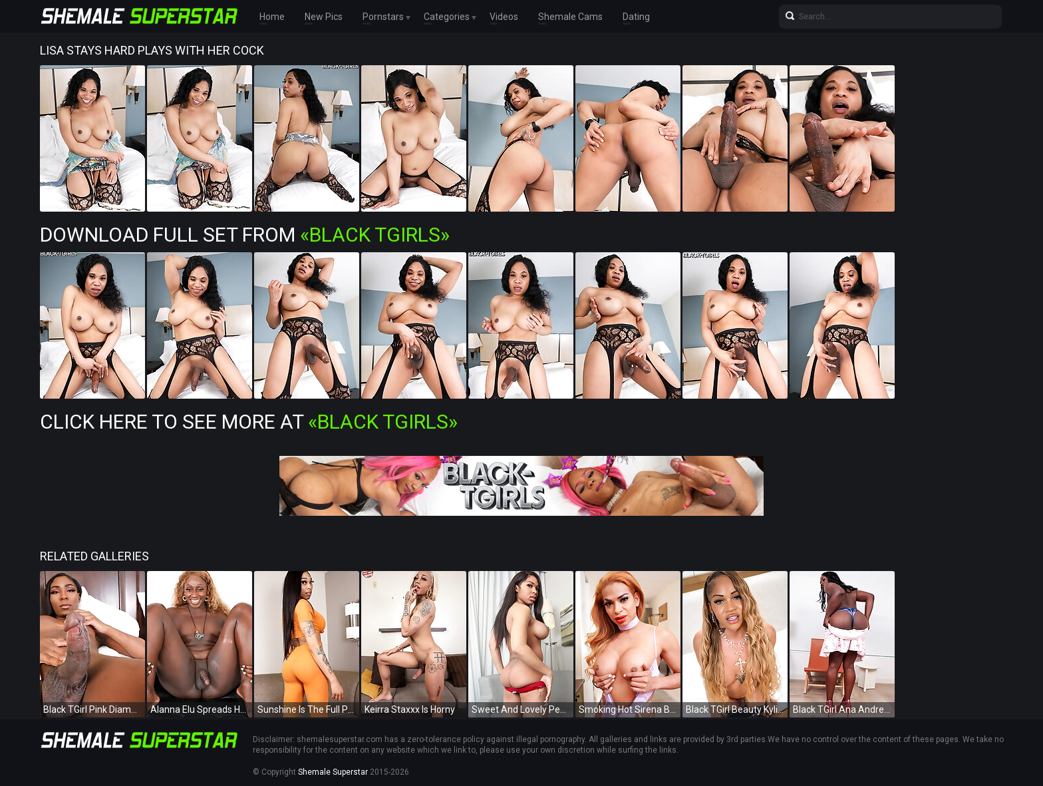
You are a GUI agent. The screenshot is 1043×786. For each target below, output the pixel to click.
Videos (504, 16)
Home (272, 16)
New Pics (324, 16)
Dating (636, 16)
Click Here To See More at (249, 421)
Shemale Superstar (333, 772)
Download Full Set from (245, 234)
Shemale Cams (570, 16)
